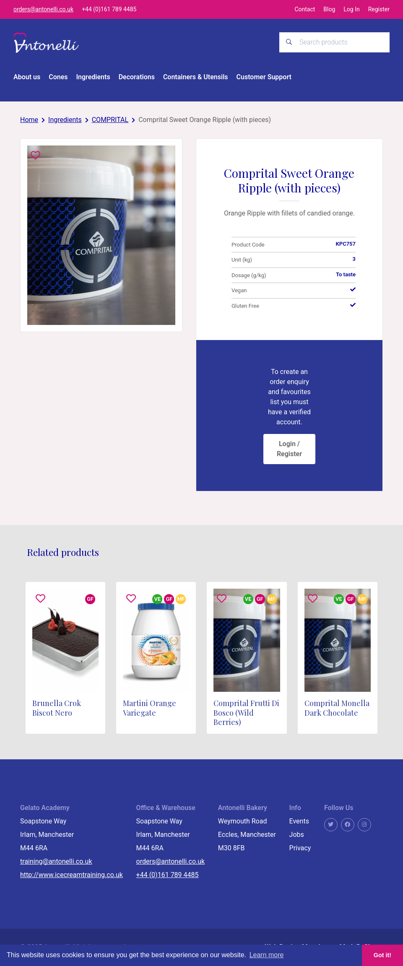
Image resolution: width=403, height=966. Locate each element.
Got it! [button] (382, 955)
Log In (351, 9)
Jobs (296, 835)
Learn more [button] (267, 954)
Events (299, 822)
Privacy (300, 848)
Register (379, 9)
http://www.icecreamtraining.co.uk (71, 875)
